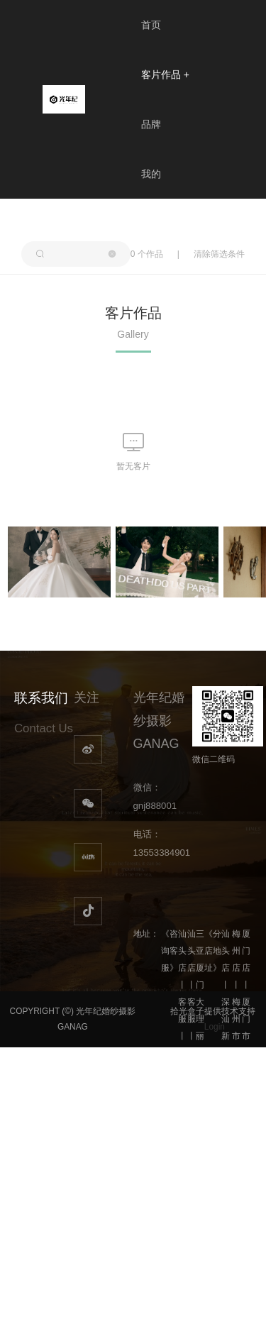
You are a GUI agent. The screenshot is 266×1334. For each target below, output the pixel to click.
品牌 (151, 124)
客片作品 (165, 74)
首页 (151, 25)
